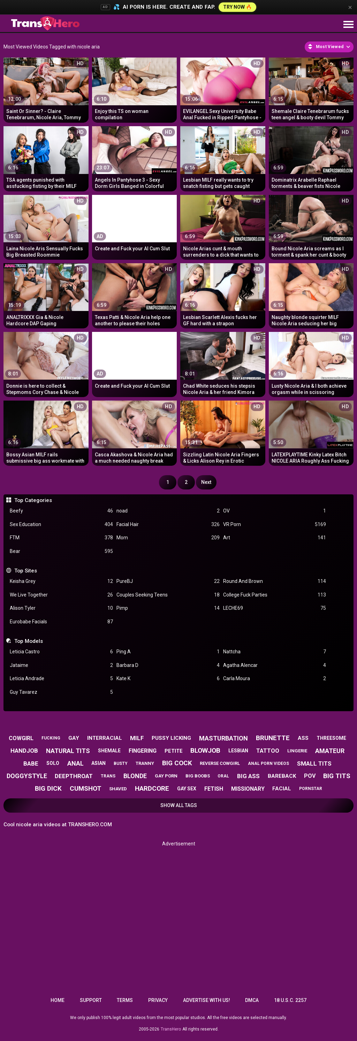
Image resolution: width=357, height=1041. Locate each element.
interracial (104, 738)
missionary (248, 788)
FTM (61, 538)
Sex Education (61, 524)
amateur (329, 750)
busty (121, 763)
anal (75, 763)
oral (223, 776)
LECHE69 (274, 608)
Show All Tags (178, 805)
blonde (135, 776)
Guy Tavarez (61, 692)
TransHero (171, 1029)
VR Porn (274, 524)
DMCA (252, 1000)
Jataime (61, 665)
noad (168, 511)
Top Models (28, 641)
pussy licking (171, 738)
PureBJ (168, 581)
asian (98, 763)
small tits (314, 763)
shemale (109, 750)
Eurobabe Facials (61, 622)
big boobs (197, 775)
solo (52, 763)
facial (281, 788)
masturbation (223, 738)
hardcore (152, 788)
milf (137, 738)
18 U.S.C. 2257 (290, 1000)
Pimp (168, 608)
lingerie (297, 750)
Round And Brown (274, 581)
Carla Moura (274, 679)
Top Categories (33, 500)
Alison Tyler (61, 608)
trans (108, 776)
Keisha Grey (61, 581)
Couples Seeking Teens (168, 595)
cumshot (85, 788)
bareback (282, 776)
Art (274, 538)
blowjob (205, 750)
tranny (145, 763)
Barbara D (168, 665)
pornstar (310, 788)
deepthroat (74, 776)
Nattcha (274, 652)
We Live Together (61, 595)
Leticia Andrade (61, 679)
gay (73, 738)
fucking (50, 738)
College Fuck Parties (274, 595)
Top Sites (25, 571)
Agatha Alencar (274, 665)
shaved (118, 788)
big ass (248, 776)
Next (206, 482)
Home (57, 1000)
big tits (336, 776)
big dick (48, 788)
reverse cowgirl (220, 763)
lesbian (238, 750)
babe (30, 763)
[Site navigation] (348, 24)
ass (303, 738)
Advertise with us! (206, 1000)
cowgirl (21, 738)
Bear (61, 551)
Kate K (168, 679)
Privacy (158, 1000)
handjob (24, 750)
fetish (213, 788)
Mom (168, 538)
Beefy (61, 511)
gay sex (186, 788)
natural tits (68, 750)
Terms (125, 1000)
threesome (331, 738)
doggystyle (27, 776)
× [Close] (350, 7)
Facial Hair (168, 524)
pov (310, 776)
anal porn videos (268, 763)
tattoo (267, 750)
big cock (177, 763)
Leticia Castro (61, 652)
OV (274, 511)
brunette (273, 738)
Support (91, 1000)
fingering (143, 750)
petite (174, 751)
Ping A (168, 652)
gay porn (166, 775)
